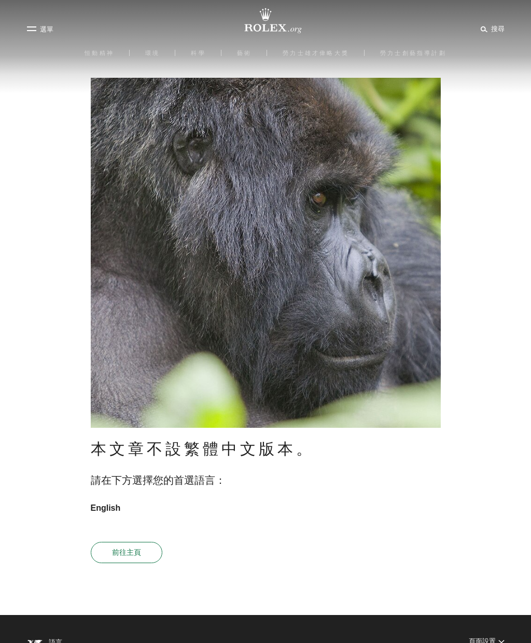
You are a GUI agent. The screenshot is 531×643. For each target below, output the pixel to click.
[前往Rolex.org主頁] (265, 21)
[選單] (40, 29)
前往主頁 (126, 552)
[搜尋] (491, 28)
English (106, 508)
